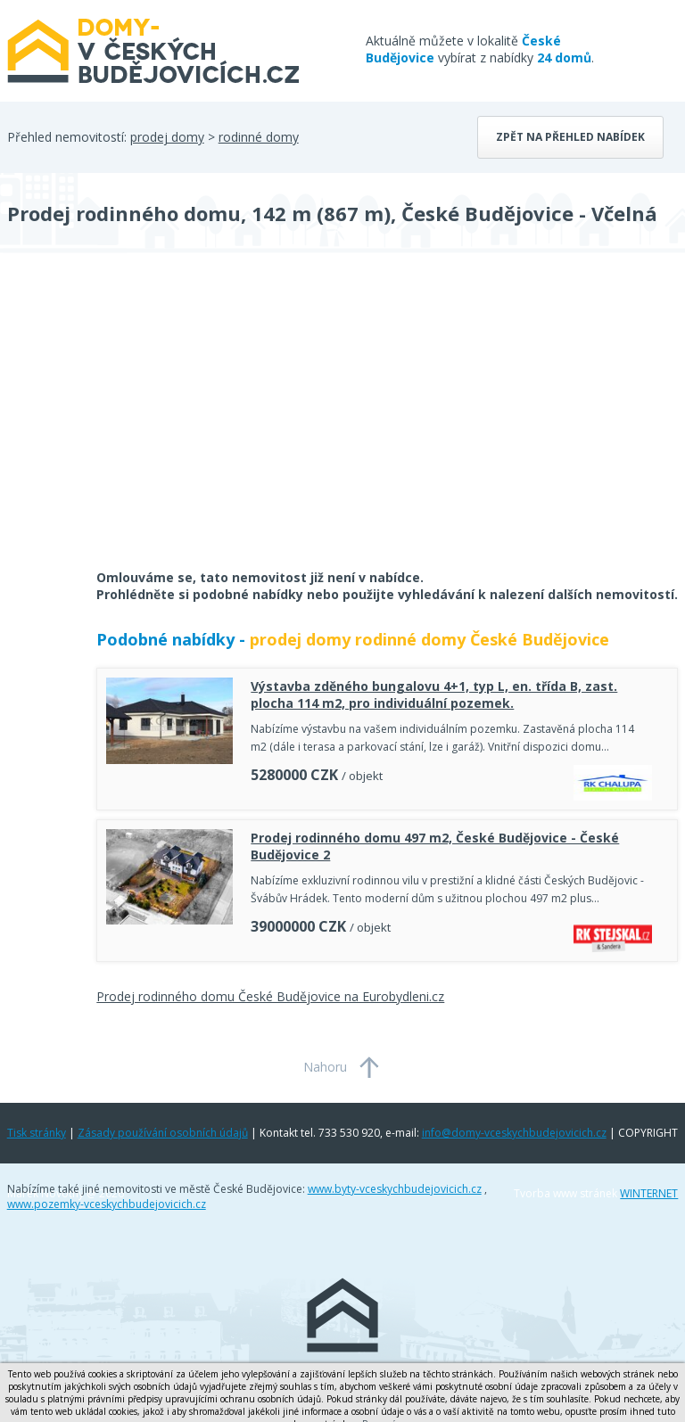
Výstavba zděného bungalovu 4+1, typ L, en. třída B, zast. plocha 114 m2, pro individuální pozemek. (434, 694)
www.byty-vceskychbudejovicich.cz (395, 1188)
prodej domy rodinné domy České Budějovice (429, 639)
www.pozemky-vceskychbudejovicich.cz (106, 1204)
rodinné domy (259, 136)
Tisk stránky (36, 1132)
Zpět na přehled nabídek (570, 136)
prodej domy (167, 136)
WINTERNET (649, 1193)
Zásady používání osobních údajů (163, 1132)
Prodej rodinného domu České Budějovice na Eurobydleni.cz (270, 996)
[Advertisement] (141, 422)
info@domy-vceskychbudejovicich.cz (514, 1132)
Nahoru (325, 1066)
